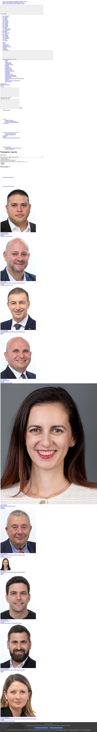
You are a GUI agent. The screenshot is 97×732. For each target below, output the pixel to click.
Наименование (3, 154)
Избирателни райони (4, 159)
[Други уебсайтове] (28, 55)
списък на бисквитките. (87, 729)
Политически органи (4, 160)
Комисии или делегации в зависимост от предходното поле (12, 161)
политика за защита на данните (60, 729)
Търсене (2, 85)
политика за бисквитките (74, 729)
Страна (1, 158)
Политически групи (4, 157)
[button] (50, 115)
